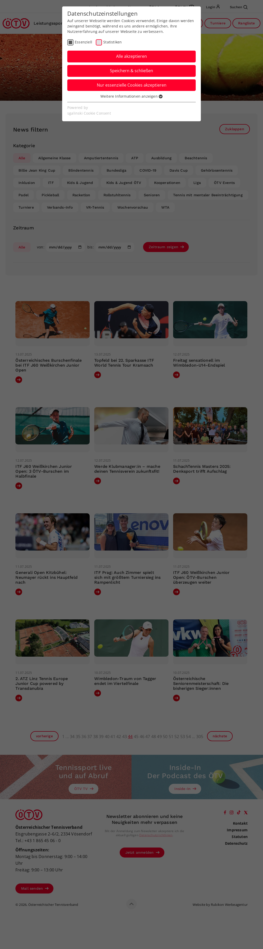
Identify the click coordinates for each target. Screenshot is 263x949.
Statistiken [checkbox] (112, 42)
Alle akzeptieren (131, 56)
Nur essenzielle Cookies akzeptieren (131, 85)
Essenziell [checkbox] (83, 42)
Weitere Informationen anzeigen (131, 96)
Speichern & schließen (131, 70)
